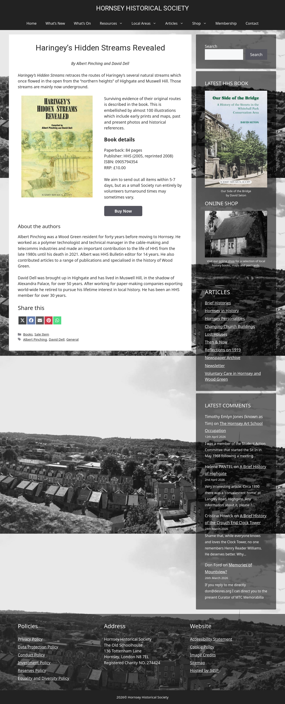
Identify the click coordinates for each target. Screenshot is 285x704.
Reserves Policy (32, 670)
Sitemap (197, 662)
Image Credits (203, 655)
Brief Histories (218, 303)
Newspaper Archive (222, 357)
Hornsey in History (222, 310)
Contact (252, 23)
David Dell (57, 339)
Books (28, 334)
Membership (226, 23)
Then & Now (216, 342)
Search (211, 46)
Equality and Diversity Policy (43, 678)
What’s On (82, 23)
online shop (227, 261)
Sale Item (42, 334)
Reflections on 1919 (223, 349)
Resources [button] (113, 23)
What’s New (55, 23)
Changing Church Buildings (230, 326)
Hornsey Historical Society (142, 8)
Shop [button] (201, 23)
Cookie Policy (202, 647)
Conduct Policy (31, 655)
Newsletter (215, 365)
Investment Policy (34, 662)
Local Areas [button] (146, 23)
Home (31, 23)
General (72, 339)
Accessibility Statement (211, 639)
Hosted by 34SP (204, 670)
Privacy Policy (30, 639)
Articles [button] (176, 23)
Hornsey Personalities (225, 318)
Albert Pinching (35, 339)
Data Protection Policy (38, 647)
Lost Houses (216, 334)
